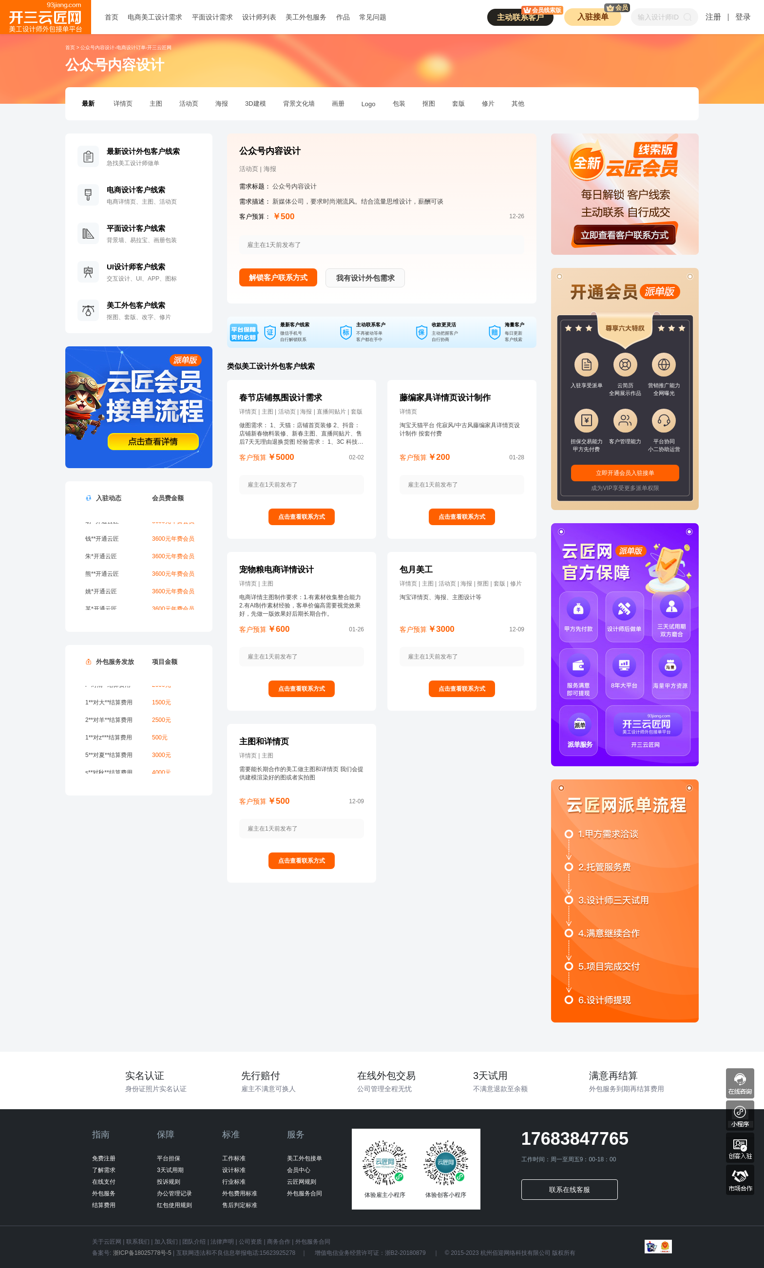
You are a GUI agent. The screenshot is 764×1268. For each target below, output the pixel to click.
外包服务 (103, 1193)
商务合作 (278, 1241)
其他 (518, 103)
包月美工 (416, 569)
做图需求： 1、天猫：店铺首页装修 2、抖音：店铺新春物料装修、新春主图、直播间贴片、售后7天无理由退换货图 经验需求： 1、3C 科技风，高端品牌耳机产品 (300, 434)
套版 (458, 103)
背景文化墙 (299, 103)
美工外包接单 (304, 1158)
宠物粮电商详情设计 (276, 569)
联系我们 (138, 1241)
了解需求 (103, 1170)
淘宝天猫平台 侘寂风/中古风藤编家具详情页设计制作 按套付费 (460, 429)
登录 (743, 17)
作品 (343, 17)
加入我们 (166, 1241)
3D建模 (255, 103)
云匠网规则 (301, 1181)
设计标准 (234, 1170)
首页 (111, 17)
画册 (338, 103)
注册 (713, 17)
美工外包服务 (306, 17)
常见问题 (372, 17)
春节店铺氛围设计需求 (280, 397)
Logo (369, 104)
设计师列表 (259, 17)
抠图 (428, 103)
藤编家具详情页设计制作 (445, 397)
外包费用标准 (239, 1193)
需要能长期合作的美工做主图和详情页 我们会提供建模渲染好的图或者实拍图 (301, 773)
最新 (88, 103)
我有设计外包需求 (365, 278)
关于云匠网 (106, 1241)
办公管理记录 (174, 1193)
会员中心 (298, 1170)
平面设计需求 (212, 17)
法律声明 (222, 1241)
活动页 (188, 103)
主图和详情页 (264, 741)
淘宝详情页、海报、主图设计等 (440, 597)
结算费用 (103, 1205)
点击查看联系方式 (301, 516)
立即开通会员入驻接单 (625, 473)
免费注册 (103, 1158)
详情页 (123, 103)
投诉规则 (168, 1181)
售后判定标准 (239, 1205)
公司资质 (250, 1241)
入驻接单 (599, 14)
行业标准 (234, 1181)
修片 (488, 103)
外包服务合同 (304, 1193)
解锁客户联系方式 (278, 277)
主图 (156, 103)
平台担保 (168, 1158)
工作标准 (234, 1158)
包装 (399, 103)
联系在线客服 (569, 1189)
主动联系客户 (525, 15)
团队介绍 (194, 1241)
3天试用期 (170, 1170)
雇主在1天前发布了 (273, 484)
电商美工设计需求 (155, 17)
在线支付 (103, 1181)
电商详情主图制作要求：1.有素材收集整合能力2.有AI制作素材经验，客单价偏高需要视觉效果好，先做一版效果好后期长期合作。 (300, 605)
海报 (221, 103)
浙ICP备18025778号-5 (142, 1252)
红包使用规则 (174, 1205)
